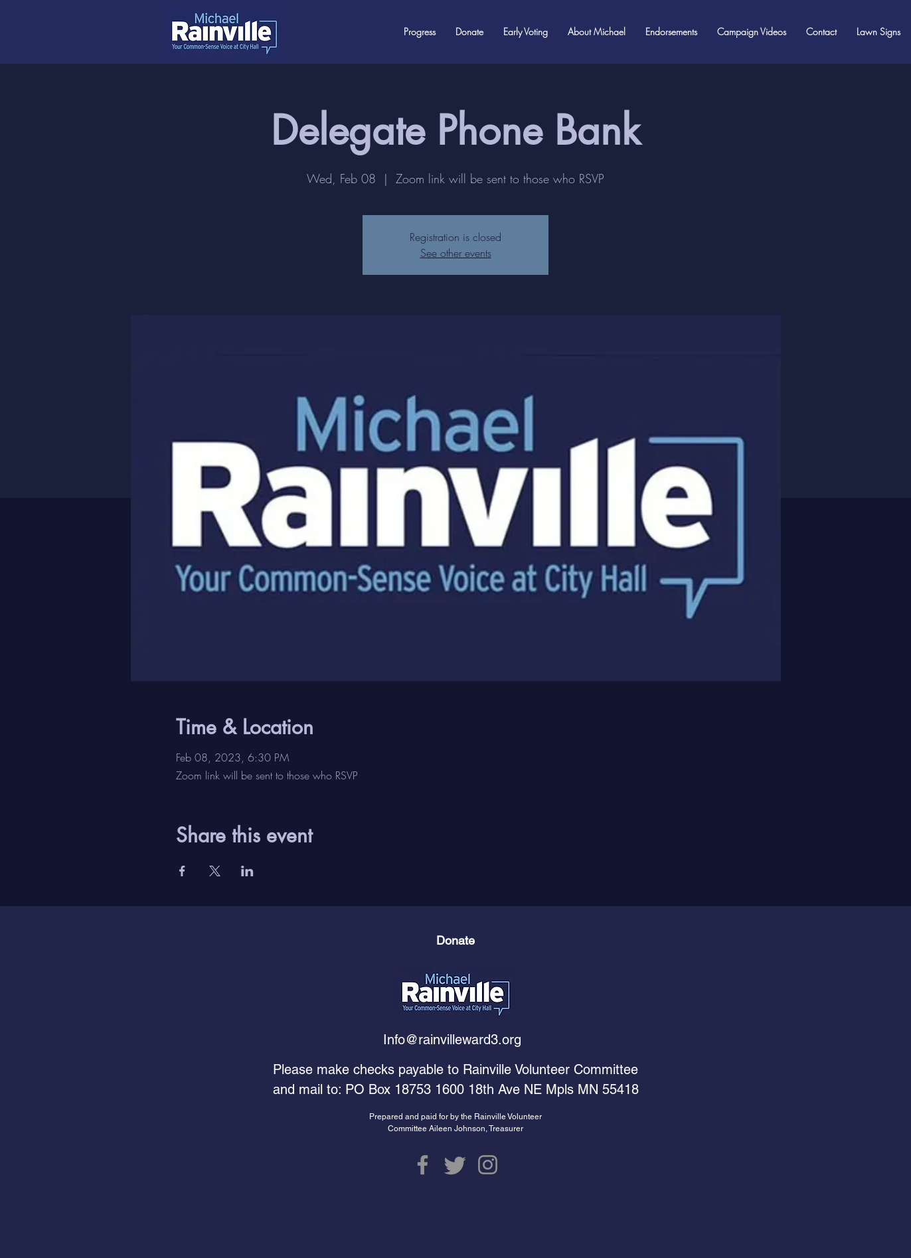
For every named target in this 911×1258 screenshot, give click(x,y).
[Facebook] (423, 1165)
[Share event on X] (214, 871)
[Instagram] (488, 1165)
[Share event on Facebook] (182, 871)
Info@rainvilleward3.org (452, 1040)
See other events (455, 253)
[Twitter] (455, 1165)
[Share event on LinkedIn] (247, 871)
